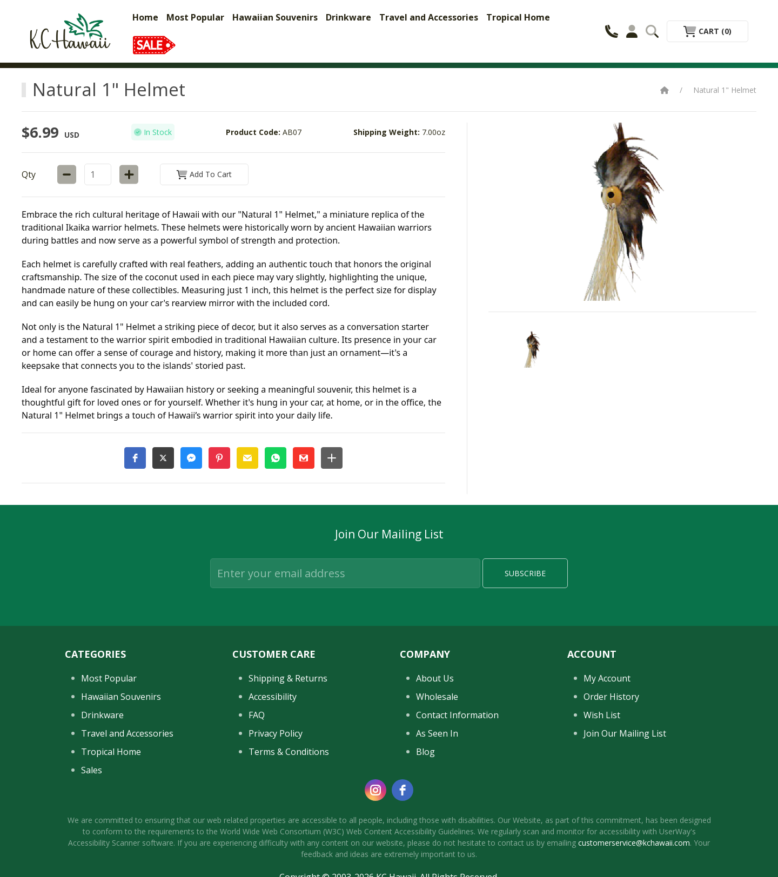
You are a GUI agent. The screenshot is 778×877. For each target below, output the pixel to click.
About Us (435, 678)
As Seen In (437, 733)
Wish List (602, 715)
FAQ (257, 715)
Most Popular (195, 17)
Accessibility (273, 697)
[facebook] (402, 790)
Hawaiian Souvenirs (275, 17)
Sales (91, 770)
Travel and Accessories (428, 17)
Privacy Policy (276, 733)
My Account (607, 678)
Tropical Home (518, 17)
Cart (707, 31)
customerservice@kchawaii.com (634, 843)
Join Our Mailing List (625, 733)
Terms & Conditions (289, 752)
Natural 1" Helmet (724, 90)
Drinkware (348, 17)
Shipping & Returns (288, 678)
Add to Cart (204, 174)
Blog (425, 752)
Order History (611, 697)
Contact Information (457, 715)
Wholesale (437, 697)
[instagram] (375, 790)
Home (145, 17)
